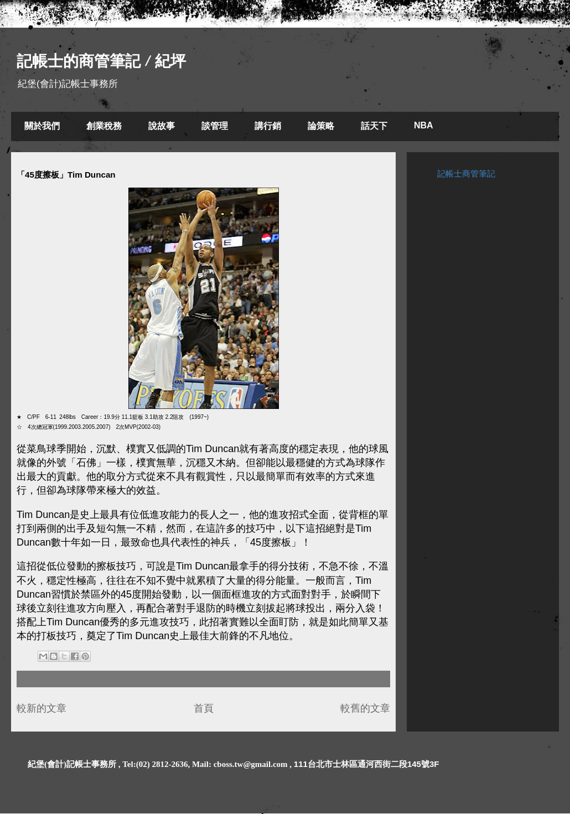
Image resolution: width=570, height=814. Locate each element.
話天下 (374, 126)
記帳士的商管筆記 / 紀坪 (101, 61)
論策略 (321, 126)
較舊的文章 (365, 708)
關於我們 (42, 126)
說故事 (161, 126)
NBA (423, 125)
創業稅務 (104, 126)
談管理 (214, 126)
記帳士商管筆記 (466, 173)
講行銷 (268, 126)
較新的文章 (41, 708)
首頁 (204, 708)
